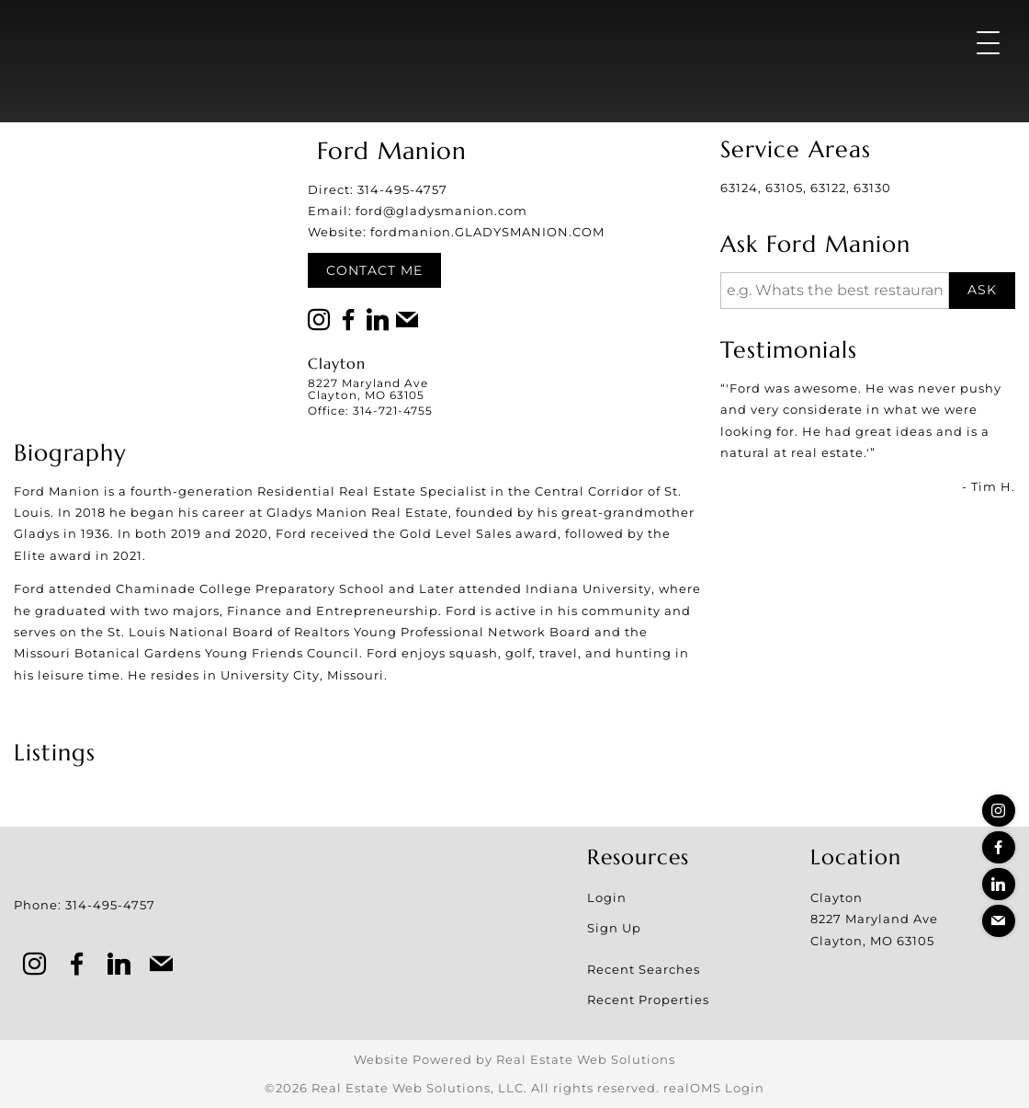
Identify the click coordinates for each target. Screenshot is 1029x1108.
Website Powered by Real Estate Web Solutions (514, 1059)
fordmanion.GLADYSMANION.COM (487, 231)
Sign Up (614, 927)
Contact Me (374, 270)
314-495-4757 (402, 189)
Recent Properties (648, 999)
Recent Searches (643, 969)
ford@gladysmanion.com (441, 210)
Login (607, 897)
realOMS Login (713, 1087)
